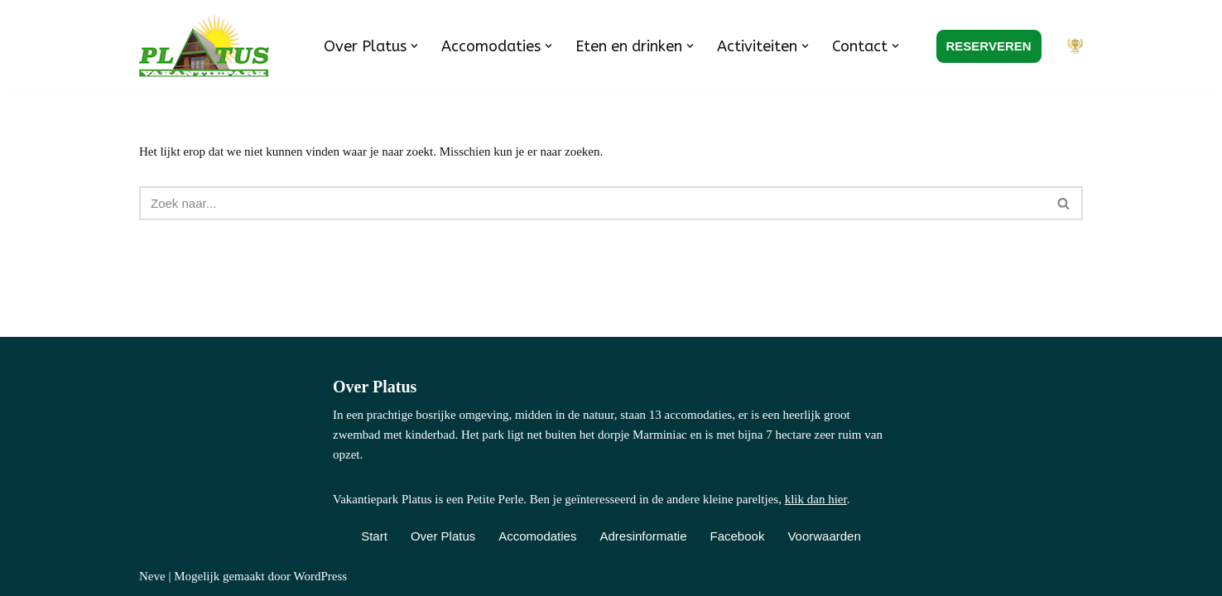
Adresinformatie (642, 536)
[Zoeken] (592, 203)
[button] (414, 46)
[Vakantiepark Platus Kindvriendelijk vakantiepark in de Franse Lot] (208, 46)
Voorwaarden (823, 536)
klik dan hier (816, 499)
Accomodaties (537, 536)
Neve (152, 576)
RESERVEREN (989, 46)
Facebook (737, 536)
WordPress (320, 576)
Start (374, 536)
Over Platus (443, 536)
